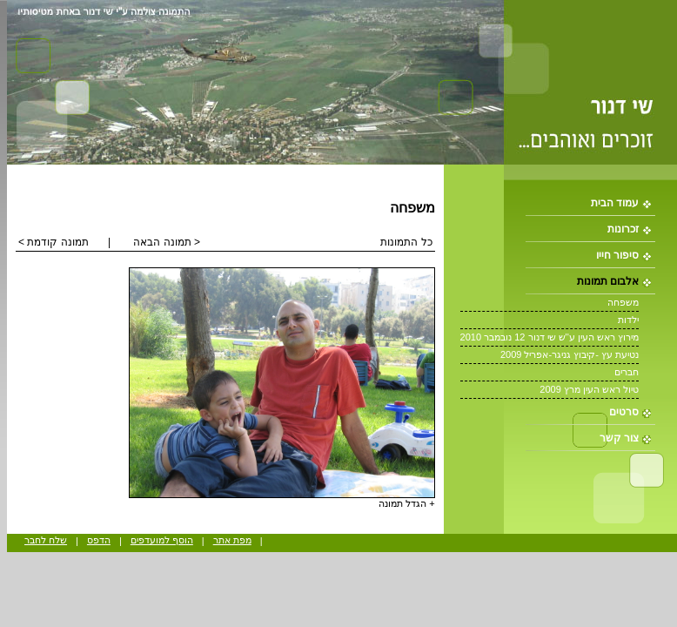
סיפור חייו (617, 255)
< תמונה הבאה (166, 242)
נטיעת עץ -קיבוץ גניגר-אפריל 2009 (569, 354)
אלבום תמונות (608, 281)
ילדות (628, 319)
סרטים (624, 412)
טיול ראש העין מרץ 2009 (589, 389)
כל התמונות (406, 242)
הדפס (99, 540)
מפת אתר (232, 540)
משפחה (623, 302)
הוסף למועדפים (162, 540)
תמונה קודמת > (53, 242)
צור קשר (619, 438)
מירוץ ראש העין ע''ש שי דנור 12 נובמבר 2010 (549, 337)
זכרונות (623, 229)
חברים (626, 372)
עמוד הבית (615, 203)
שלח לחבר (45, 540)
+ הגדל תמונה (407, 503)
